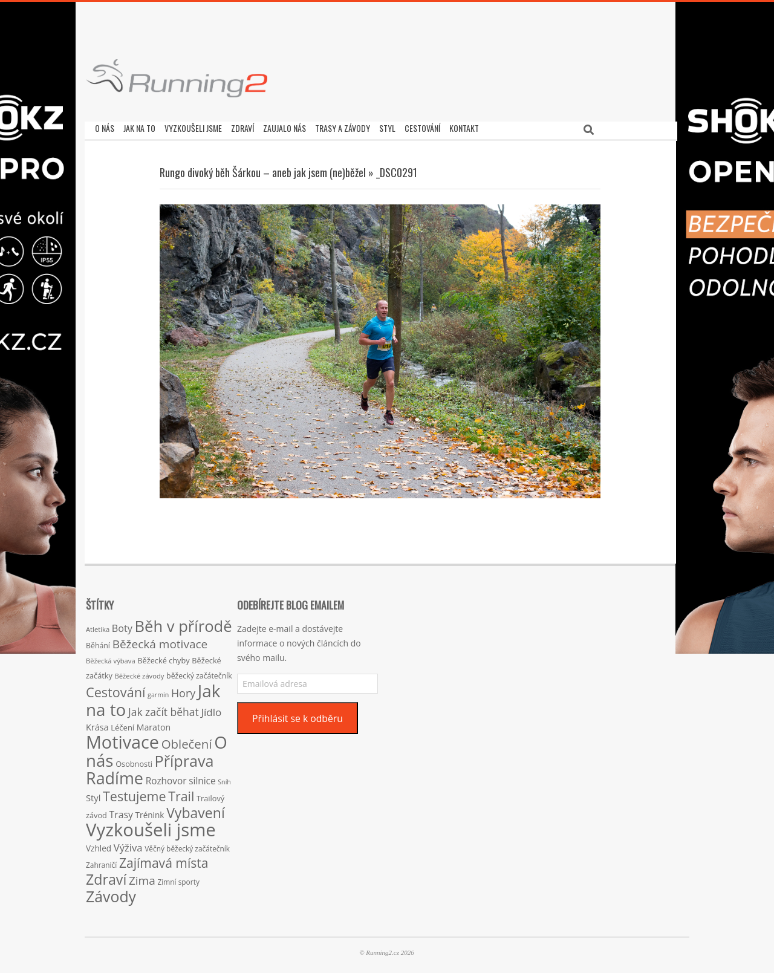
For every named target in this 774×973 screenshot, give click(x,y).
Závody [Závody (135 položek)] (111, 893)
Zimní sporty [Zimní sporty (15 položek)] (178, 879)
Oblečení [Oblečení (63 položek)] (186, 740)
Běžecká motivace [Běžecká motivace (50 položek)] (160, 641)
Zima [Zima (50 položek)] (142, 877)
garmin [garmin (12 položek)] (158, 692)
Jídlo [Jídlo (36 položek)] (211, 709)
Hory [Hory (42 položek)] (183, 690)
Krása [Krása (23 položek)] (97, 724)
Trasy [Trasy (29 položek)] (121, 811)
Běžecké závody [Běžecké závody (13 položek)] (139, 672)
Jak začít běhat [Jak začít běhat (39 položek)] (163, 708)
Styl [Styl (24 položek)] (93, 795)
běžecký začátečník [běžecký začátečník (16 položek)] (199, 673)
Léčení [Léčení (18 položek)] (122, 724)
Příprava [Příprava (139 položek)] (184, 757)
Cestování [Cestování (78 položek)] (115, 689)
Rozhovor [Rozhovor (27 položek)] (166, 778)
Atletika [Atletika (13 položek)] (97, 626)
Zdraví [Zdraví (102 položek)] (106, 876)
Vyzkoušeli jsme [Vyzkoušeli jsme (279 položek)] (151, 827)
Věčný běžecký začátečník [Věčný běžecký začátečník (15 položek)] (187, 845)
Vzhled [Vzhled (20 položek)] (98, 845)
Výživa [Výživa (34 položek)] (128, 844)
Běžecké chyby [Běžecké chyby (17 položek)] (163, 657)
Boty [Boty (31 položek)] (122, 625)
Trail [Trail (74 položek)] (181, 793)
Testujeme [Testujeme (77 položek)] (134, 793)
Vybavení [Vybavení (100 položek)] (195, 809)
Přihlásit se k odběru (297, 715)
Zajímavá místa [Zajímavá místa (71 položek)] (164, 859)
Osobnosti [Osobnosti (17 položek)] (133, 760)
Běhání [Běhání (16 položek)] (98, 642)
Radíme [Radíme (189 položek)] (114, 775)
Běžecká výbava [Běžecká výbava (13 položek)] (110, 657)
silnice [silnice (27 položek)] (202, 778)
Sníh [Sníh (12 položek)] (224, 779)
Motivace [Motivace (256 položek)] (122, 738)
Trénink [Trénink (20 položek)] (149, 812)
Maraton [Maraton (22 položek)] (154, 724)
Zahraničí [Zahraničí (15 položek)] (101, 862)
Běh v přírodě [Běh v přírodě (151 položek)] (183, 623)
